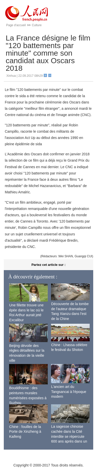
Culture (37, 25)
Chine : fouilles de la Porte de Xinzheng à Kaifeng (25, 432)
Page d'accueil (16, 25)
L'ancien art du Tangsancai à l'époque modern (68, 391)
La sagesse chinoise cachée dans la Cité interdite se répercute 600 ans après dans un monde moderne (69, 436)
